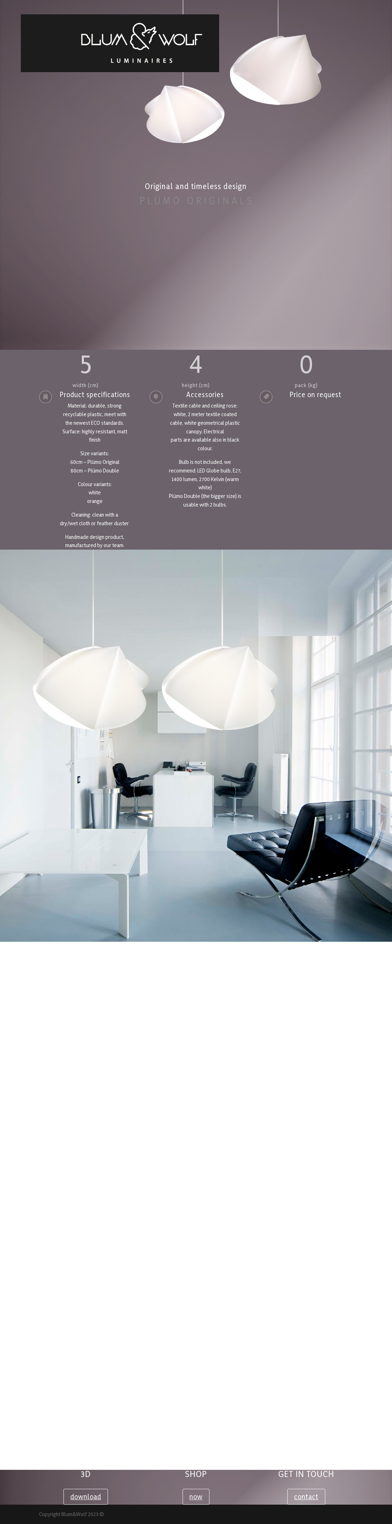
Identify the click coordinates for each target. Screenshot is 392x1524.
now (196, 1496)
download (85, 1496)
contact (306, 1496)
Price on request (315, 394)
